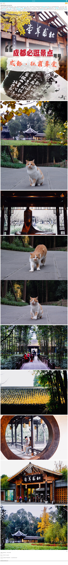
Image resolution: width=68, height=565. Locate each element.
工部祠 (3, 9)
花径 (8, 8)
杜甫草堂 (43, 6)
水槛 (5, 9)
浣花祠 (10, 8)
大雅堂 (22, 8)
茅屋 (17, 7)
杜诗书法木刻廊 (18, 8)
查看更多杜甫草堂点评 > (4, 560)
